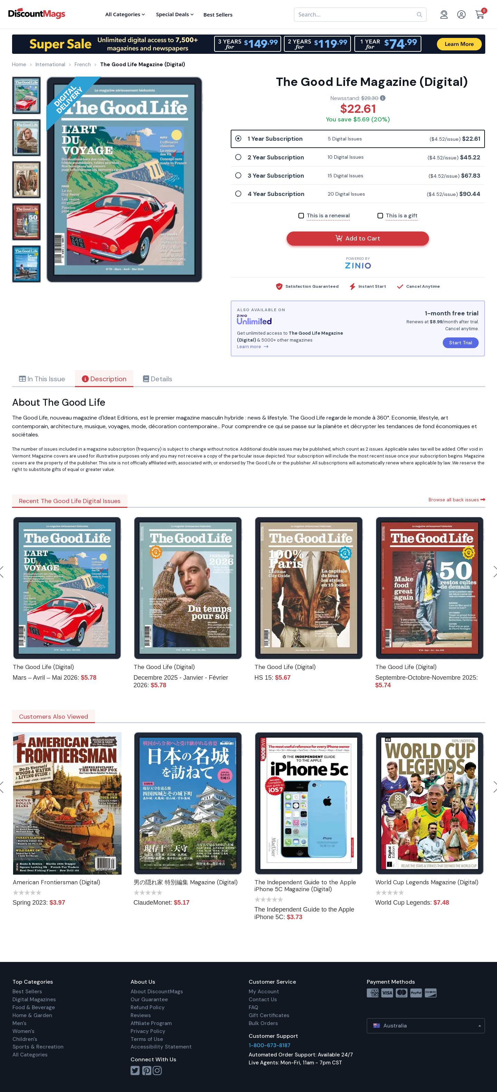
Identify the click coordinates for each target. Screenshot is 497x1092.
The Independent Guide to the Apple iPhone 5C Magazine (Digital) (305, 885)
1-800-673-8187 (269, 1045)
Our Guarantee (149, 999)
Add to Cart (357, 238)
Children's (24, 1039)
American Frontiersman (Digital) (56, 882)
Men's (19, 1023)
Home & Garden (32, 1015)
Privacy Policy (148, 1031)
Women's (23, 1031)
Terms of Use (147, 1039)
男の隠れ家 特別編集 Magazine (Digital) (186, 882)
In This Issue (42, 378)
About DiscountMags (157, 991)
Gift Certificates (269, 1015)
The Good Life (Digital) (43, 667)
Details (157, 378)
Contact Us (263, 999)
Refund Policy (148, 1007)
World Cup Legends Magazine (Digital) (426, 882)
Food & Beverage (33, 1007)
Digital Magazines (34, 999)
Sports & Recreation (38, 1046)
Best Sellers (27, 991)
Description (104, 378)
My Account (264, 991)
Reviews (141, 1015)
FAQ (253, 1007)
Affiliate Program (151, 1023)
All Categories (30, 1054)
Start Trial (460, 343)
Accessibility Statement (161, 1046)
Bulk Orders (263, 1023)
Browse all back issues (457, 499)
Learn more (252, 347)
